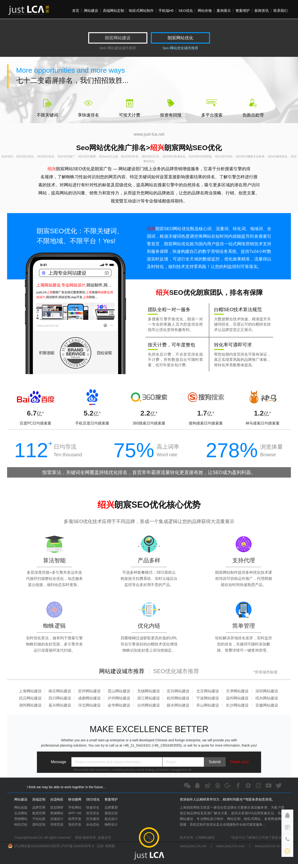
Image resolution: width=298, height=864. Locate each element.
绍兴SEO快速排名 (173, 156)
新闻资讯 (261, 11)
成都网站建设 (89, 698)
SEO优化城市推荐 (176, 671)
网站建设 (91, 11)
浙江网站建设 (148, 698)
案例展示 (224, 11)
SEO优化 (185, 11)
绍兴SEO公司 (150, 156)
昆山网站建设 (119, 691)
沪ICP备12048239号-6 (77, 846)
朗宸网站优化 (180, 38)
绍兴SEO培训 (223, 156)
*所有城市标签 (266, 672)
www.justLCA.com (230, 846)
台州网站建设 (148, 705)
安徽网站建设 (266, 705)
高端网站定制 (113, 11)
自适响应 (56, 799)
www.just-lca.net (149, 134)
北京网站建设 (207, 691)
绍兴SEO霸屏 (87, 156)
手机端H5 (166, 11)
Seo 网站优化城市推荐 (180, 48)
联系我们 (280, 11)
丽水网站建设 (178, 705)
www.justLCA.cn (267, 846)
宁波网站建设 (207, 698)
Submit (215, 762)
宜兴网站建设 (178, 691)
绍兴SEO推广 (66, 156)
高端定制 (38, 799)
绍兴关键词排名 (278, 156)
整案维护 (243, 11)
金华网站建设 (119, 705)
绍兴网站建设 (266, 698)
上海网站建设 (30, 691)
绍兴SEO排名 (45, 156)
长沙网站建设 (237, 705)
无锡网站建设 (148, 691)
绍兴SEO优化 (25, 156)
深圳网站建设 (266, 691)
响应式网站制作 (141, 11)
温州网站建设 (237, 698)
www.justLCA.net (193, 846)
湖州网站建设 (30, 705)
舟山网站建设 (207, 705)
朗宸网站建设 (118, 38)
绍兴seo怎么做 (108, 156)
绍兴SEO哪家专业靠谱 (250, 156)
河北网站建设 (89, 705)
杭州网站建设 (178, 698)
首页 (75, 11)
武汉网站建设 (30, 698)
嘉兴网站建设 (59, 705)
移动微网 (74, 799)
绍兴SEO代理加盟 (200, 156)
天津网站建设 (237, 691)
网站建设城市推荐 (122, 671)
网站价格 (205, 11)
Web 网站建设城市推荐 (117, 48)
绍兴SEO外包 (129, 156)
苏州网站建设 (89, 691)
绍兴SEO (7, 156)
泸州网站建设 (119, 698)
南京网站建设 (59, 691)
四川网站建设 (59, 698)
